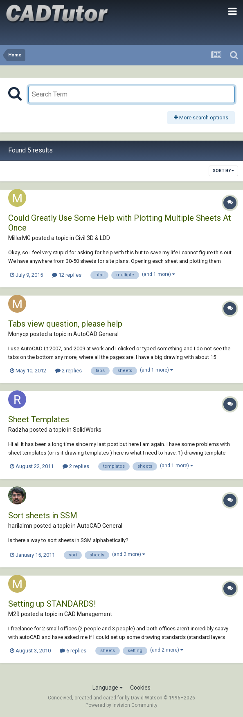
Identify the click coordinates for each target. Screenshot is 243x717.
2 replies (68, 370)
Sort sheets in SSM (42, 515)
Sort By (223, 170)
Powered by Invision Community (122, 705)
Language (107, 687)
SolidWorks (87, 429)
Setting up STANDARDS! (52, 604)
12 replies (66, 275)
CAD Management (88, 614)
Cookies (140, 687)
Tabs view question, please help (65, 324)
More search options (201, 117)
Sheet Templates (38, 419)
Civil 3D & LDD (92, 238)
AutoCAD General (96, 334)
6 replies (73, 651)
